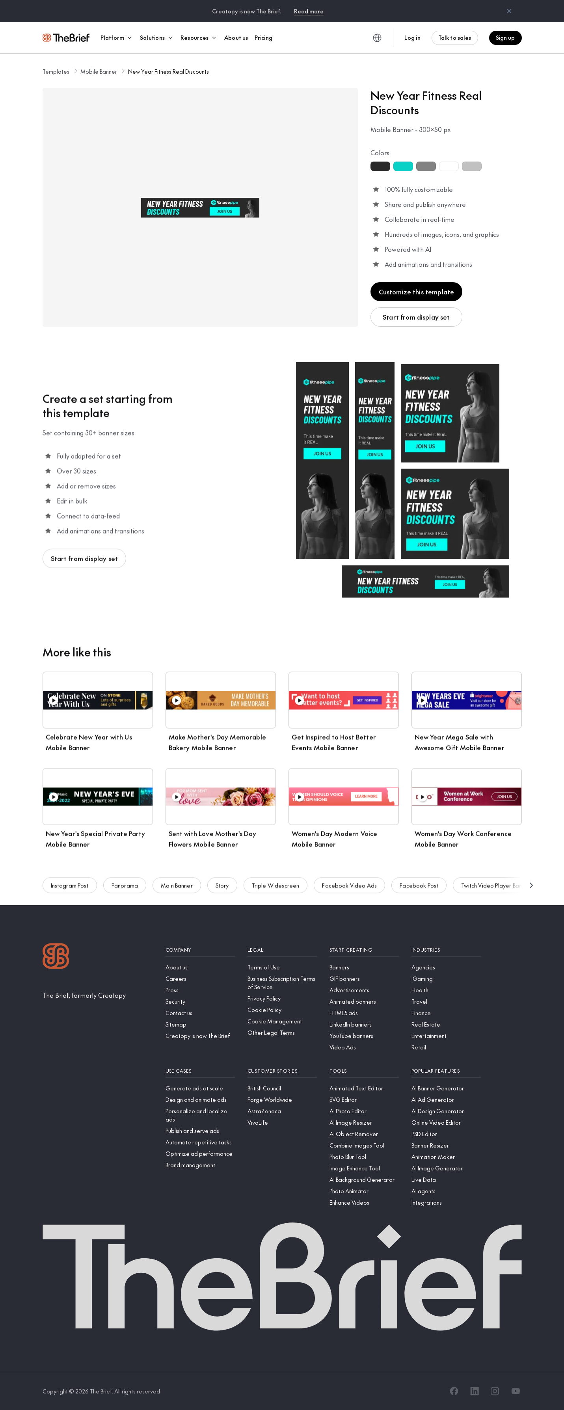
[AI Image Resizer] (364, 1122)
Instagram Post (70, 889)
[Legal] (282, 950)
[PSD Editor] (446, 1134)
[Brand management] (200, 1165)
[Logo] (56, 957)
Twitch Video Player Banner (495, 889)
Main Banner (177, 889)
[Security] (200, 1001)
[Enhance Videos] (364, 1202)
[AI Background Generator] (364, 1180)
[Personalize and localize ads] (200, 1115)
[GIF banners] (364, 979)
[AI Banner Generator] (446, 1088)
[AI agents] (446, 1191)
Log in (412, 37)
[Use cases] (200, 1071)
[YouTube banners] (364, 1036)
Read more (309, 11)
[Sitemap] (200, 1024)
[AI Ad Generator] (446, 1100)
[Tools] (364, 1071)
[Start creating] (364, 950)
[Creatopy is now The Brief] (200, 1036)
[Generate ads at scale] (200, 1088)
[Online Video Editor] (446, 1122)
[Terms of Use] (282, 967)
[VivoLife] (282, 1122)
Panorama (125, 889)
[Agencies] (446, 967)
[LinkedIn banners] (364, 1024)
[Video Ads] (364, 1047)
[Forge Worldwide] (282, 1100)
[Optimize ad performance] (200, 1154)
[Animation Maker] (446, 1157)
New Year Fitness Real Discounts (168, 71)
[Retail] (446, 1047)
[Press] (200, 990)
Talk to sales (454, 37)
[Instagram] (495, 1391)
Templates (56, 71)
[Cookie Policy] (282, 1010)
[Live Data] (446, 1180)
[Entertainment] (446, 1036)
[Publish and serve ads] (200, 1131)
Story (222, 889)
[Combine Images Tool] (364, 1145)
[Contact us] (200, 1013)
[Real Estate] (446, 1024)
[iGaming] (446, 979)
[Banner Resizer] (446, 1145)
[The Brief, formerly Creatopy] (84, 995)
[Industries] (446, 950)
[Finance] (446, 1013)
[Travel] (446, 1001)
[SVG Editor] (364, 1100)
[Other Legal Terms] (282, 1033)
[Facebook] (454, 1391)
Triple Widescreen (276, 889)
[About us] (200, 967)
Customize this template (416, 291)
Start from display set (416, 317)
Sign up (505, 37)
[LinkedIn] (474, 1391)
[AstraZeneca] (282, 1111)
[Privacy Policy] (282, 998)
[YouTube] (515, 1391)
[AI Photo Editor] (364, 1111)
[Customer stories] (282, 1071)
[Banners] (364, 967)
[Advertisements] (364, 990)
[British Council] (282, 1088)
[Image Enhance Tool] (364, 1168)
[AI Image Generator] (446, 1168)
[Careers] (200, 979)
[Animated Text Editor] (364, 1088)
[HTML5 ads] (364, 1013)
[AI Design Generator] (446, 1111)
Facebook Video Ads (349, 889)
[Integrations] (446, 1202)
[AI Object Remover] (364, 1134)
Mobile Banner (98, 71)
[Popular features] (446, 1071)
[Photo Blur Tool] (364, 1157)
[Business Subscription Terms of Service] (282, 983)
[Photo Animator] (364, 1191)
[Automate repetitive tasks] (200, 1142)
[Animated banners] (364, 1001)
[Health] (446, 990)
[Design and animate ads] (200, 1100)
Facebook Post (419, 889)
